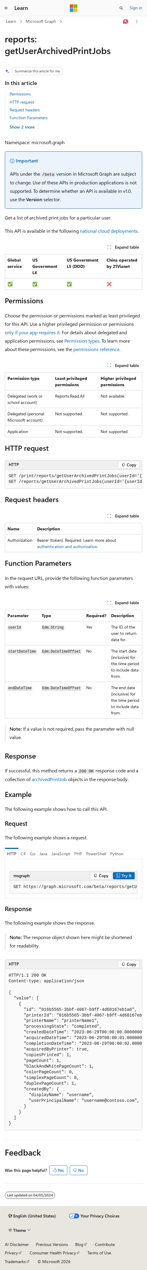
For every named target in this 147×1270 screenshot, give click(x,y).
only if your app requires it (32, 332)
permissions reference (96, 349)
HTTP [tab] (11, 853)
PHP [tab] (78, 853)
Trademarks (15, 1261)
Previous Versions (52, 1244)
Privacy (11, 1253)
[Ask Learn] (126, 21)
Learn (11, 21)
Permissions (20, 94)
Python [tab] (116, 853)
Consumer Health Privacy (53, 1253)
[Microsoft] (74, 8)
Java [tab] (43, 853)
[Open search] (121, 8)
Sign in (136, 8)
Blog (79, 1244)
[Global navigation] (6, 8)
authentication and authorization (67, 546)
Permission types (81, 341)
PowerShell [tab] (96, 853)
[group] (73, 479)
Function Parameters (29, 117)
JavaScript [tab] (60, 853)
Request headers (25, 110)
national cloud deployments (109, 231)
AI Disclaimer (17, 1244)
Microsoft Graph (41, 21)
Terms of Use (99, 1253)
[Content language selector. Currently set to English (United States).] (32, 1216)
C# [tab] (23, 853)
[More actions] (137, 21)
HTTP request (22, 102)
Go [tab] (32, 853)
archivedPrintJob (49, 779)
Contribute (105, 1244)
